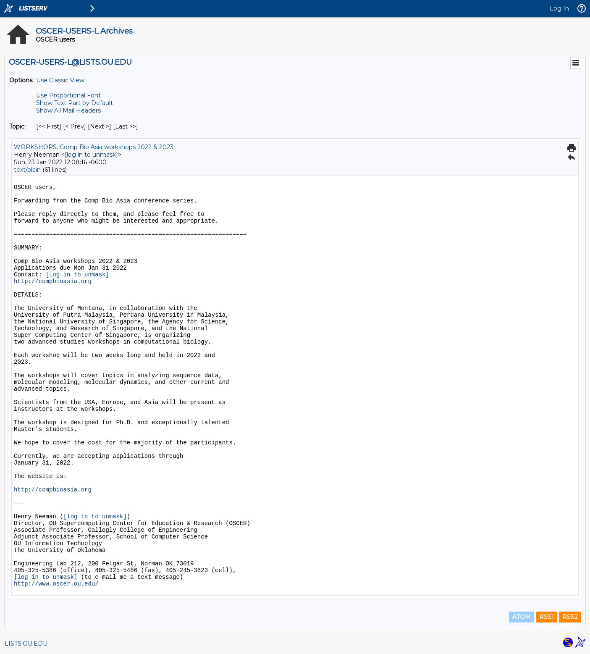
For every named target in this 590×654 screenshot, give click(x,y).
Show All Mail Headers (68, 110)
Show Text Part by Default (74, 103)
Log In (559, 8)
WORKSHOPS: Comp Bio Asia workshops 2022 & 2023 (93, 147)
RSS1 (546, 617)
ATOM (521, 617)
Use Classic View (60, 80)
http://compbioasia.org (53, 281)
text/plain (27, 169)
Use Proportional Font (68, 95)
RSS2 (570, 617)
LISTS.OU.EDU (26, 643)
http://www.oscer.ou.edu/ (56, 583)
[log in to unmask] (91, 154)
